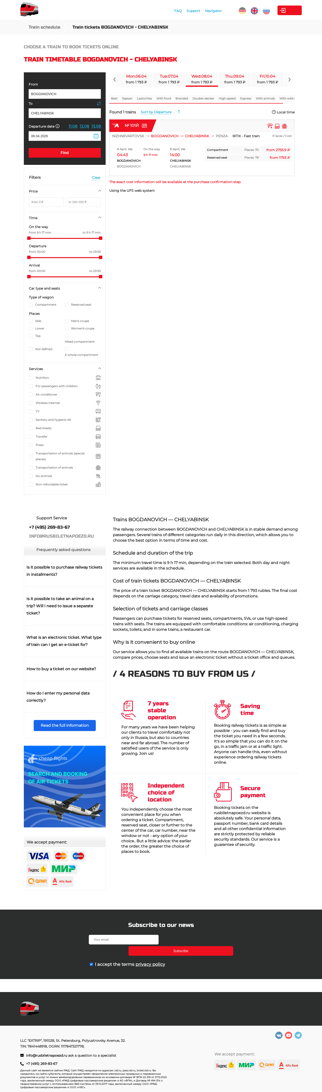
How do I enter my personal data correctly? (58, 697)
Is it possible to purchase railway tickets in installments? (64, 571)
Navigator (188, 11)
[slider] (29, 238)
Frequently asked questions (63, 549)
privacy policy (150, 953)
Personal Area (279, 10)
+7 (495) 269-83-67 (41, 1063)
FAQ (153, 11)
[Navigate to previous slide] (114, 79)
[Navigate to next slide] (289, 79)
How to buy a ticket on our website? (61, 669)
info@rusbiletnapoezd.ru (47, 1055)
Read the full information (65, 725)
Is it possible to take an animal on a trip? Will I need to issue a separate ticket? (60, 605)
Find (65, 153)
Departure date (44, 126)
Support (168, 11)
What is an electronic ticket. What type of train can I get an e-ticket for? (64, 641)
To (30, 103)
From (33, 84)
